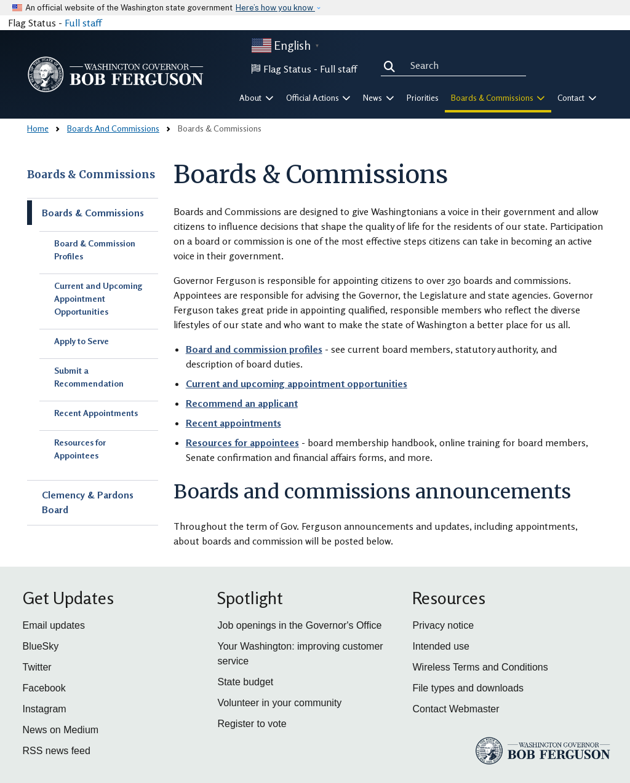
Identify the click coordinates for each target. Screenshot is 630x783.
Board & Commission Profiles (94, 249)
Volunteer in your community (279, 703)
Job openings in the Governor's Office (299, 625)
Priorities (423, 98)
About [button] (256, 98)
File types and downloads (468, 688)
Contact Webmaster (455, 709)
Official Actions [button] (318, 98)
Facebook (44, 688)
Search (392, 65)
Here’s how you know (275, 7)
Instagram (44, 709)
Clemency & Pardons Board (88, 502)
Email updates (54, 625)
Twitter (37, 667)
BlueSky (41, 646)
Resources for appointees (242, 442)
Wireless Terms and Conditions (480, 667)
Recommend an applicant (242, 403)
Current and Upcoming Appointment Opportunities (98, 298)
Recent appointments (233, 423)
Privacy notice (443, 625)
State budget (245, 682)
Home (38, 128)
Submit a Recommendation (89, 376)
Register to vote (251, 723)
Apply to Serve (81, 341)
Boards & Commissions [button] (498, 98)
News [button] (378, 98)
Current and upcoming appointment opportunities (296, 383)
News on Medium (61, 730)
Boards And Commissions (113, 128)
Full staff (83, 23)
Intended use (440, 646)
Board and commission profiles (254, 349)
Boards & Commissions (91, 174)
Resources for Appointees (80, 448)
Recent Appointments (96, 412)
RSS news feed (56, 751)
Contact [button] (577, 98)
